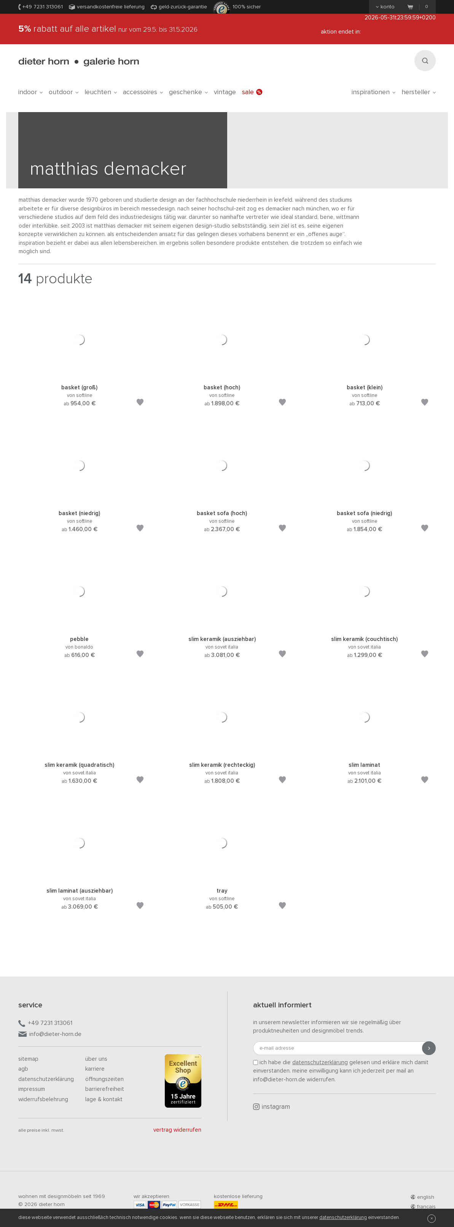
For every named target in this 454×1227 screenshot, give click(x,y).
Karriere (95, 1069)
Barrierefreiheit (104, 1089)
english (422, 1197)
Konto (385, 7)
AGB (23, 1069)
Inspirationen (373, 92)
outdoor (63, 92)
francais (423, 1206)
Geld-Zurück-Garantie (183, 7)
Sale (252, 92)
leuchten (100, 92)
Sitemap (28, 1059)
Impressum (31, 1089)
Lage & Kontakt (104, 1099)
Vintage (225, 92)
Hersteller (418, 92)
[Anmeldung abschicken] (429, 1048)
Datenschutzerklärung (46, 1079)
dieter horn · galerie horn (78, 62)
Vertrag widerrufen (177, 1130)
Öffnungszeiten (104, 1079)
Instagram (271, 1106)
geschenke (188, 92)
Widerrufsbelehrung (43, 1099)
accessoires (143, 92)
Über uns (96, 1059)
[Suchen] (425, 60)
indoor (30, 92)
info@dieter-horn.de (49, 1034)
